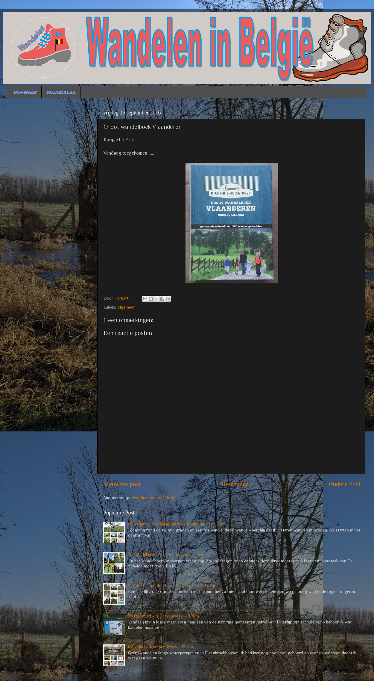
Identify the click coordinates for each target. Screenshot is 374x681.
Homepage (25, 92)
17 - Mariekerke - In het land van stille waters (169, 554)
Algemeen (126, 307)
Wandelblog (60, 92)
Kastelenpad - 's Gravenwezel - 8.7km (163, 616)
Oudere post (345, 484)
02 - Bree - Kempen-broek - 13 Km (160, 646)
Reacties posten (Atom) (153, 497)
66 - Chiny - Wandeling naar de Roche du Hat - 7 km (177, 524)
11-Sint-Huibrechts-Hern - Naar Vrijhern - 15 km (171, 585)
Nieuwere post (122, 484)
